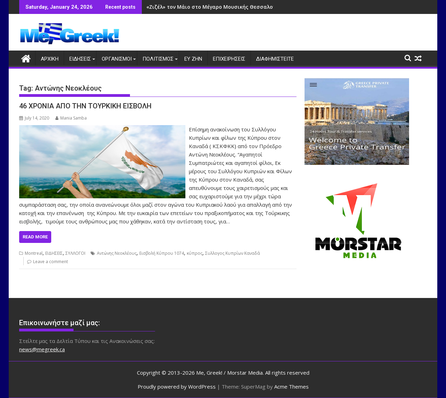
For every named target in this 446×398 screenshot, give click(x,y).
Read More (35, 236)
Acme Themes (291, 386)
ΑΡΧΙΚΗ (50, 59)
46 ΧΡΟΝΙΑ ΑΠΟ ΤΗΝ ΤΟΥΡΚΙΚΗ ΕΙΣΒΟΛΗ (85, 106)
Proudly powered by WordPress (177, 386)
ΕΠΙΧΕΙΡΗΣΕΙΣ (229, 59)
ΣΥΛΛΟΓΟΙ (75, 253)
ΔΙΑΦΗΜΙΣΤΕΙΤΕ (275, 59)
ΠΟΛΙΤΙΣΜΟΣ (158, 59)
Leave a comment (50, 262)
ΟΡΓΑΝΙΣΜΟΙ (117, 59)
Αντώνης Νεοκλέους (117, 253)
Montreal (34, 253)
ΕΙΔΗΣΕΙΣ (80, 59)
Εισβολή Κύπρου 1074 (161, 253)
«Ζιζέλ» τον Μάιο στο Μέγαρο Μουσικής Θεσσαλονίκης (216, 6)
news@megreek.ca (42, 349)
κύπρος (194, 253)
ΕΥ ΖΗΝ (193, 59)
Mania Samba (71, 118)
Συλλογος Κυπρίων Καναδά (232, 253)
